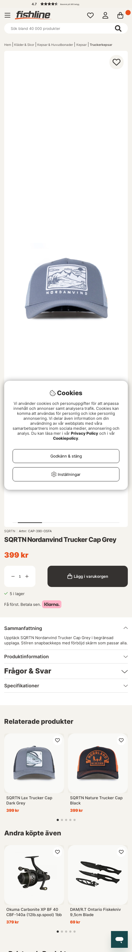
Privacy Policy (84, 433)
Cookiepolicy (65, 438)
